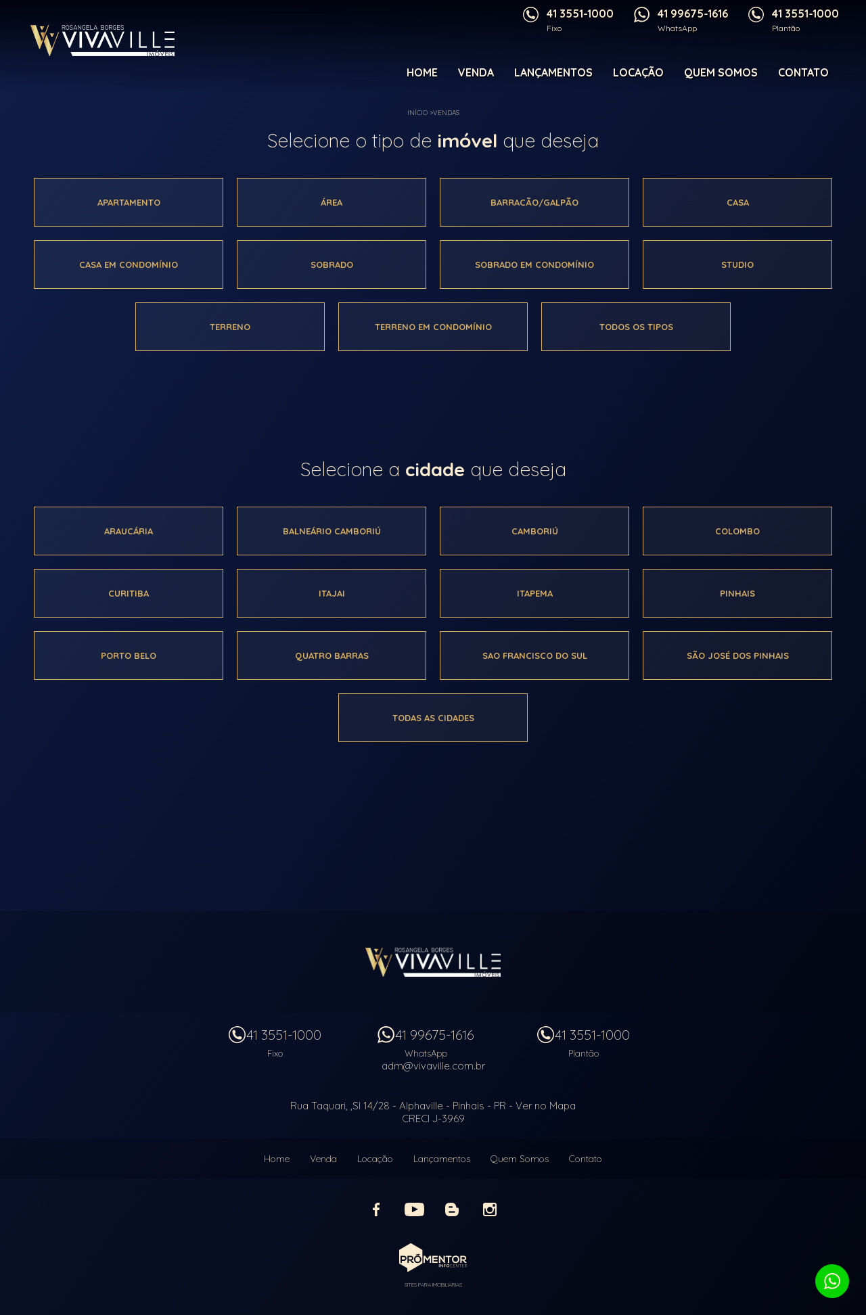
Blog (451, 1209)
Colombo (737, 531)
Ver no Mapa (546, 1105)
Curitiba (128, 593)
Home (422, 72)
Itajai (332, 593)
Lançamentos (553, 72)
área (331, 202)
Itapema (535, 593)
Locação (638, 72)
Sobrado (332, 264)
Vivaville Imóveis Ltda (433, 962)
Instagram (489, 1209)
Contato (803, 72)
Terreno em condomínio (433, 326)
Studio (737, 264)
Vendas (446, 112)
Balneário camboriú (332, 531)
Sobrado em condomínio (534, 264)
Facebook (376, 1209)
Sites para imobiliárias (433, 1284)
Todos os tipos (636, 326)
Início (417, 112)
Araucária (128, 531)
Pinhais (737, 593)
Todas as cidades (433, 717)
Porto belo (128, 655)
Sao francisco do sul (534, 655)
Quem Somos (721, 72)
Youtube (414, 1209)
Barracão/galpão (534, 202)
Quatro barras (332, 655)
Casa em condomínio (128, 264)
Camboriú (534, 531)
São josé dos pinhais (738, 655)
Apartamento (128, 202)
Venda (476, 72)
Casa (738, 202)
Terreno (230, 326)
